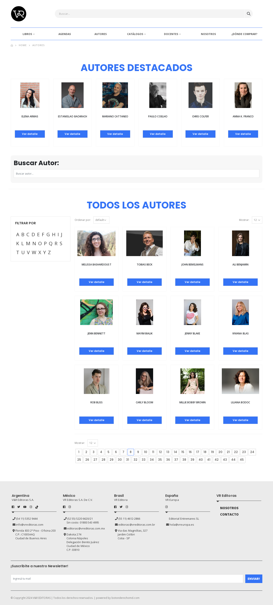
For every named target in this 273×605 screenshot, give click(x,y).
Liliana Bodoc (240, 402)
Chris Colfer (200, 116)
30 (120, 460)
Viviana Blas (240, 333)
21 (228, 452)
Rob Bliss (96, 402)
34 (152, 460)
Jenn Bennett (97, 333)
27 (95, 460)
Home (23, 45)
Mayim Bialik (144, 333)
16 (190, 452)
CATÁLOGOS (135, 34)
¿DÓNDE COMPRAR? (244, 34)
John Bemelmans (192, 264)
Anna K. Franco (243, 116)
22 (236, 452)
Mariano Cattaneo (115, 116)
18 (204, 452)
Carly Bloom (144, 402)
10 (145, 452)
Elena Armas (30, 116)
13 (167, 452)
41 (208, 460)
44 (233, 460)
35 (160, 460)
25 (79, 460)
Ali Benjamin (240, 264)
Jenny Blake (192, 333)
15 (182, 452)
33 (143, 460)
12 (160, 452)
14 (175, 452)
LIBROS (27, 34)
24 (252, 452)
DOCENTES (171, 34)
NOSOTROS (208, 34)
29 (111, 460)
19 (212, 452)
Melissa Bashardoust (96, 264)
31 (127, 460)
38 (184, 460)
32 (135, 460)
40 (201, 460)
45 (242, 460)
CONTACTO (229, 514)
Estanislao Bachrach (72, 116)
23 (244, 452)
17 (197, 452)
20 (220, 452)
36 (168, 460)
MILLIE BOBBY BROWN (192, 402)
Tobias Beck (144, 264)
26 (87, 460)
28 (103, 460)
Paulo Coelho (157, 116)
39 (192, 460)
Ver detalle (30, 134)
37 (176, 460)
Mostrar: (244, 220)
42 (217, 460)
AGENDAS (64, 34)
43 (225, 460)
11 (153, 452)
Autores (38, 45)
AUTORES (100, 34)
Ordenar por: (83, 220)
